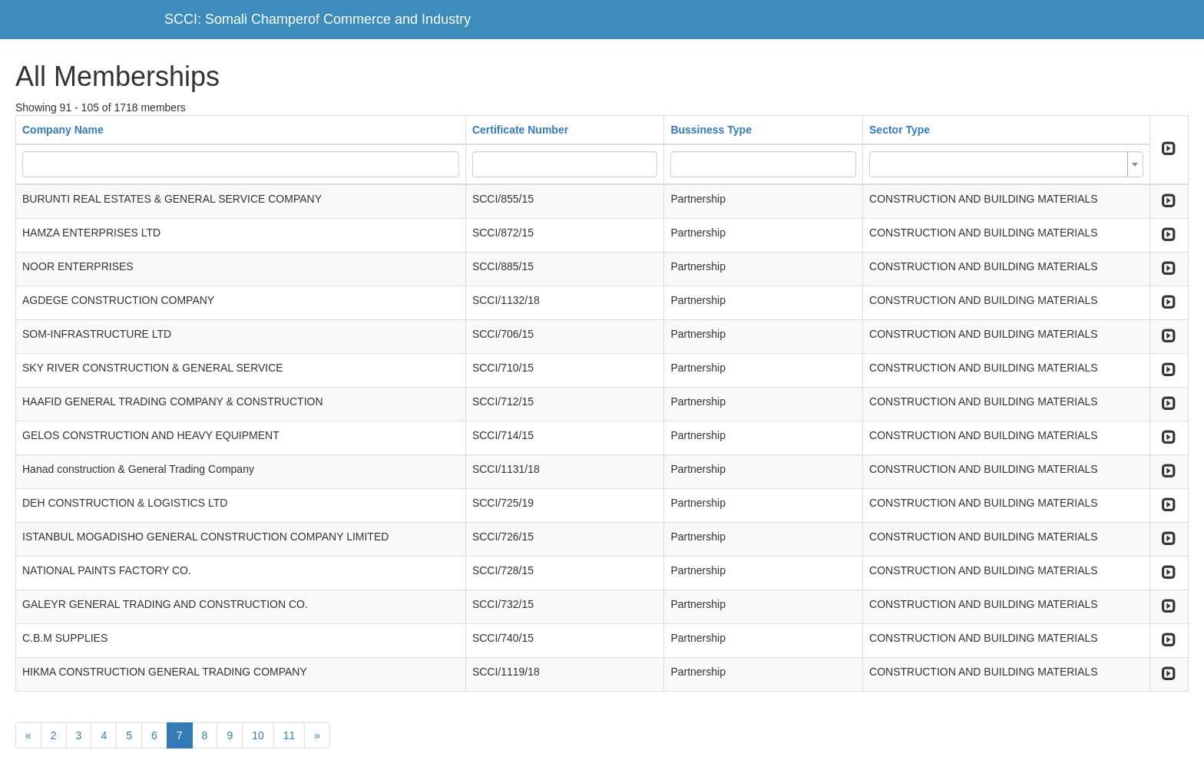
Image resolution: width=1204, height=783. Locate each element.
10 (258, 735)
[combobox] (1006, 164)
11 (289, 735)
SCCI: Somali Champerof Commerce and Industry (317, 19)
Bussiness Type (711, 130)
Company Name (63, 130)
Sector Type (899, 130)
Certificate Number (520, 130)
